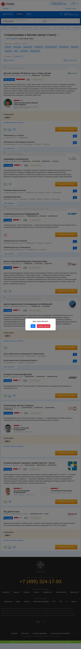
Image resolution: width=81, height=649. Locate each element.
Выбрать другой (43, 326)
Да (33, 326)
